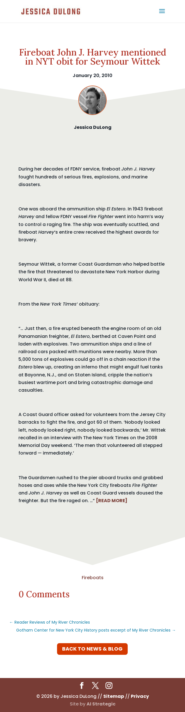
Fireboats (93, 577)
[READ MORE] (111, 500)
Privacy (140, 696)
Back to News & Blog (92, 648)
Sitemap (113, 696)
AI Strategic (101, 704)
